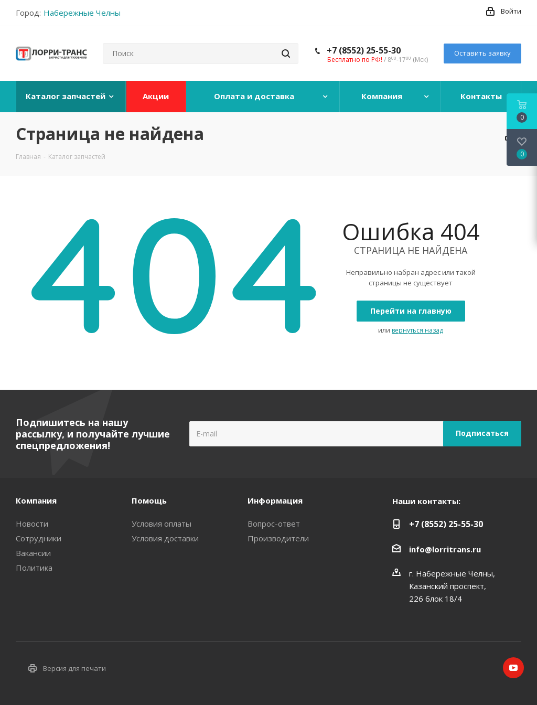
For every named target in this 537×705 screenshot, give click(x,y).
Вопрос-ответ (274, 523)
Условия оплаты (161, 523)
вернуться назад (417, 330)
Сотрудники (38, 538)
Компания (36, 500)
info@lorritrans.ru (445, 549)
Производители (278, 538)
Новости (32, 523)
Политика (34, 567)
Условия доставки (165, 538)
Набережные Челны (82, 12)
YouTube (513, 667)
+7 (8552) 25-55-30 (364, 50)
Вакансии (33, 553)
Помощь (149, 500)
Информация (275, 500)
